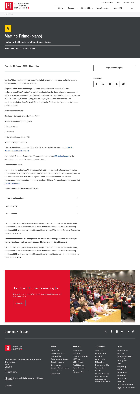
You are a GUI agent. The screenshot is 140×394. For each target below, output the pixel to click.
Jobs (119, 364)
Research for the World (80, 356)
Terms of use (121, 378)
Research (73, 8)
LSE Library (99, 356)
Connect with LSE (17, 332)
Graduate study (56, 356)
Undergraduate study (58, 353)
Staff (118, 2)
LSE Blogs (76, 353)
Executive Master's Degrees (60, 368)
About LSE (119, 8)
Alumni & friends (128, 2)
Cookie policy (121, 375)
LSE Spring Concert (61, 156)
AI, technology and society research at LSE (81, 371)
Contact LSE (121, 369)
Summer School (56, 371)
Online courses (56, 365)
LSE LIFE (98, 371)
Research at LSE (78, 350)
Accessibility (42, 206)
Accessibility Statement (125, 384)
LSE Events (9, 14)
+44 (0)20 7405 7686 (11, 372)
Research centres (78, 368)
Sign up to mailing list (114, 68)
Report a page (122, 372)
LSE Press (76, 359)
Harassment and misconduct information (103, 380)
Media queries (122, 361)
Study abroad (55, 374)
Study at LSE (55, 350)
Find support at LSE (101, 377)
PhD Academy (99, 362)
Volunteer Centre (100, 368)
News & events (103, 8)
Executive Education (57, 362)
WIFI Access (42, 213)
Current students (107, 2)
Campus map (121, 367)
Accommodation (100, 353)
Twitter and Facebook (42, 198)
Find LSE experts (78, 365)
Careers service (100, 359)
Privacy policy (121, 381)
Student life (87, 8)
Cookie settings (122, 350)
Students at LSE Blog (102, 374)
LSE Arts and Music (12, 183)
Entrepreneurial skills (102, 365)
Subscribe (19, 303)
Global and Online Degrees (59, 359)
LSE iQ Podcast (78, 362)
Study (61, 8)
